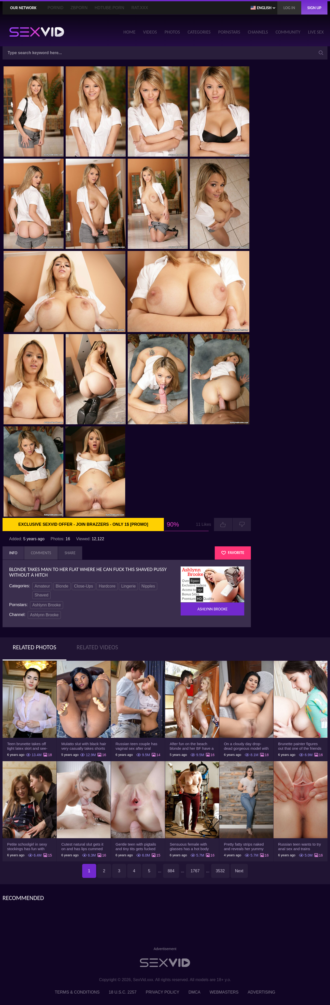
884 (171, 871)
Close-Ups (83, 586)
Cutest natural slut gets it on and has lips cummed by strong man (82, 846)
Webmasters (224, 992)
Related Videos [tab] (97, 647)
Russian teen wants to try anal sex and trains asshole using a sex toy (299, 846)
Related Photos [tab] (34, 647)
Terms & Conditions (77, 992)
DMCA (194, 992)
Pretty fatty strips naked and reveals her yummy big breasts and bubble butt (244, 846)
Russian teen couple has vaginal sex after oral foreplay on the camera (136, 746)
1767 (195, 871)
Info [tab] (13, 552)
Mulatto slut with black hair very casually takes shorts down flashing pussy (83, 746)
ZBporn (79, 8)
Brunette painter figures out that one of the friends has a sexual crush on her (300, 746)
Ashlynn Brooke (46, 605)
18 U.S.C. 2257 (122, 992)
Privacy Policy (162, 992)
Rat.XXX (139, 8)
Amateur (42, 586)
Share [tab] (70, 552)
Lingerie (128, 586)
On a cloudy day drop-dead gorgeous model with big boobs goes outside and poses (246, 746)
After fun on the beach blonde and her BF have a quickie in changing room (192, 746)
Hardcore (107, 586)
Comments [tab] (41, 552)
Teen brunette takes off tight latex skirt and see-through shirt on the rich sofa (27, 746)
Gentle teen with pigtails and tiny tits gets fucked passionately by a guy (136, 846)
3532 (220, 871)
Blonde (62, 586)
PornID (55, 8)
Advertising (261, 992)
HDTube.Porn (109, 8)
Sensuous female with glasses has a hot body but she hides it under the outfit (191, 846)
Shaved (41, 595)
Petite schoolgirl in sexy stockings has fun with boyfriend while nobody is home (28, 846)
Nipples (148, 586)
